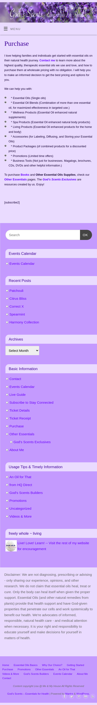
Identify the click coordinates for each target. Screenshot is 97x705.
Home (5, 665)
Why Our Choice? (52, 665)
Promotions (18, 500)
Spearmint (17, 314)
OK (84, 234)
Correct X (17, 306)
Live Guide (18, 394)
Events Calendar (22, 263)
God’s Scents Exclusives (32, 442)
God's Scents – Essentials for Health (28, 693)
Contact (15, 379)
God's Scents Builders (26, 493)
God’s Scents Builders (36, 674)
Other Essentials (22, 434)
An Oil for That (20, 477)
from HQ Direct (21, 485)
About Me (17, 450)
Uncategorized (21, 508)
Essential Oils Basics (25, 665)
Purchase (17, 426)
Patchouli (17, 291)
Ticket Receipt (20, 418)
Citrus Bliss (18, 298)
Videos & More (21, 516)
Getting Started (75, 665)
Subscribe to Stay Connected (31, 402)
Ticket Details (20, 410)
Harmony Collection (24, 322)
